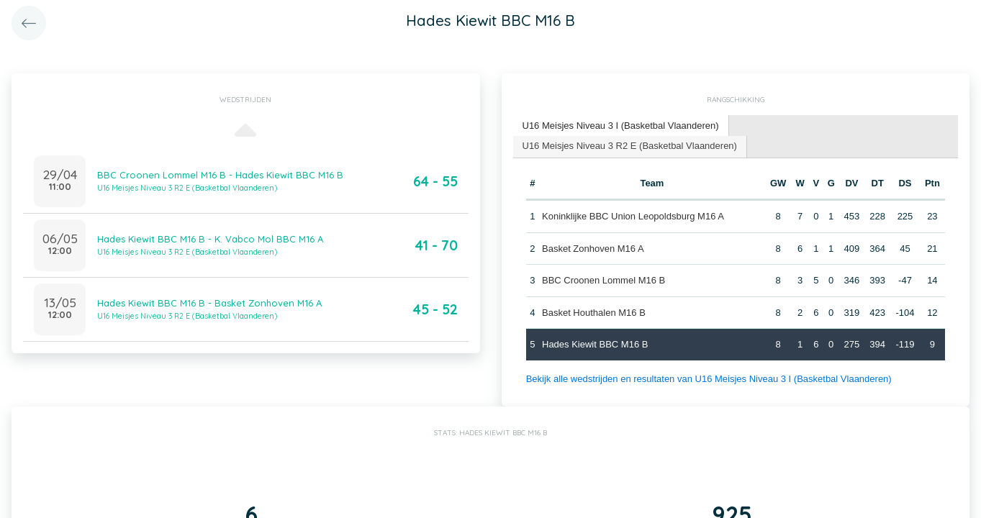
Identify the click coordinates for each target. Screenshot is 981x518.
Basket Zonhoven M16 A (593, 248)
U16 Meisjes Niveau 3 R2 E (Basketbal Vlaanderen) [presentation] (630, 145)
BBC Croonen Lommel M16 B (603, 280)
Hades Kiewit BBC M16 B (595, 344)
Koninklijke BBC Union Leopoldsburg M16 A (633, 216)
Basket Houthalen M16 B (594, 312)
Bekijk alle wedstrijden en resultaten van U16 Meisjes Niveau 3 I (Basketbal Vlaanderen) (709, 378)
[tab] (621, 126)
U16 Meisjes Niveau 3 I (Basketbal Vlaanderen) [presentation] (621, 125)
